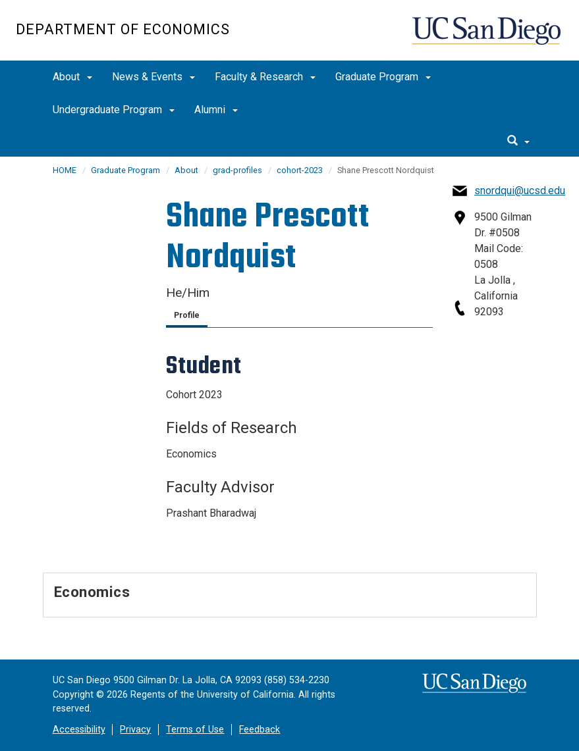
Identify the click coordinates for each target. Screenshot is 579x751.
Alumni (216, 109)
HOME (64, 170)
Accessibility (79, 729)
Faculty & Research (265, 76)
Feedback (259, 729)
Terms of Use (195, 729)
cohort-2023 (300, 170)
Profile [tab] (187, 315)
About (72, 76)
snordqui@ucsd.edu (519, 190)
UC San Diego (487, 37)
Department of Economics (123, 29)
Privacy (135, 729)
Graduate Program (383, 76)
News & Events (153, 76)
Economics (92, 591)
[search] (518, 141)
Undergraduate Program (114, 109)
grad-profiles (237, 170)
